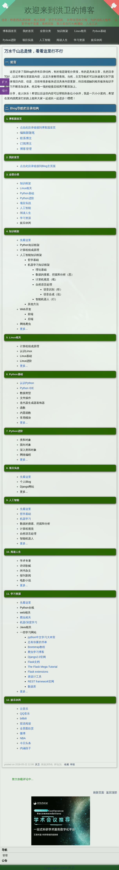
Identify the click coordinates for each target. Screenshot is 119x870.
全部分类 (45, 31)
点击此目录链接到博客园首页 (38, 127)
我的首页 (28, 31)
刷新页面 (98, 792)
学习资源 (79, 40)
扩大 (4, 81)
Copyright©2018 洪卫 (59, 868)
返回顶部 (111, 792)
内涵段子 (25, 748)
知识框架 (62, 31)
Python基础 (99, 31)
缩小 (4, 90)
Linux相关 (80, 31)
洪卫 (37, 764)
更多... (24, 328)
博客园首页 (9, 31)
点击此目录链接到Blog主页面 (38, 166)
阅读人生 (62, 40)
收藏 (66, 764)
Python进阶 (9, 40)
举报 (72, 764)
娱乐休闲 (96, 40)
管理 (5, 855)
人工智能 (44, 40)
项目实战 (27, 40)
